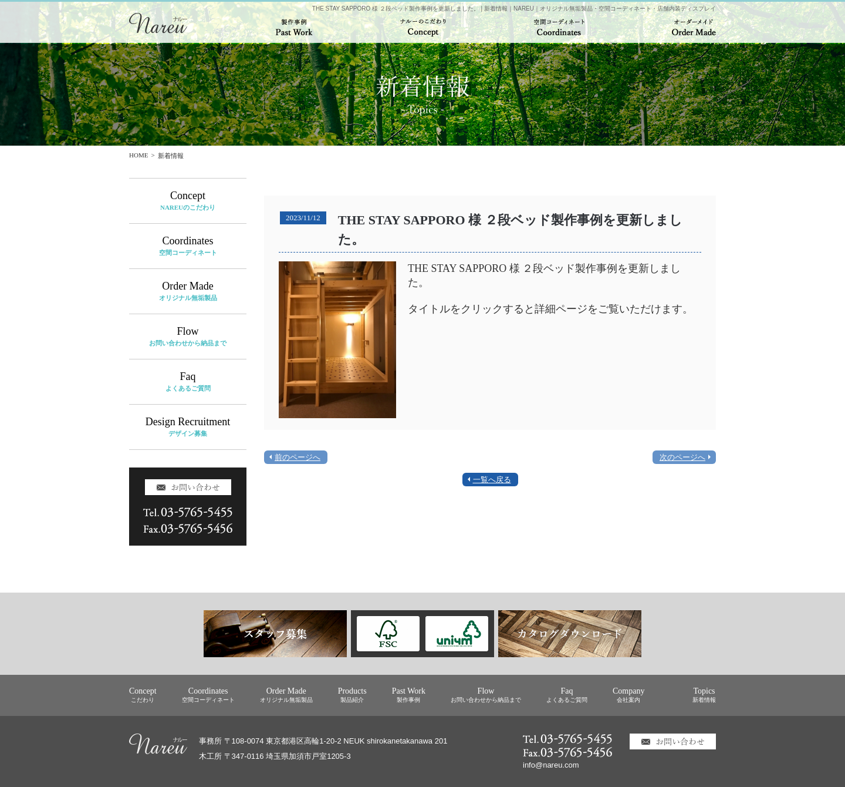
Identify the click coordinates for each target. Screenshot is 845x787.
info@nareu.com (551, 765)
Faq (188, 381)
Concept (187, 200)
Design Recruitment (188, 426)
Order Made (188, 291)
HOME (138, 155)
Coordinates (188, 246)
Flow (188, 336)
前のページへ (297, 457)
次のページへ (682, 457)
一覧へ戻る (492, 479)
